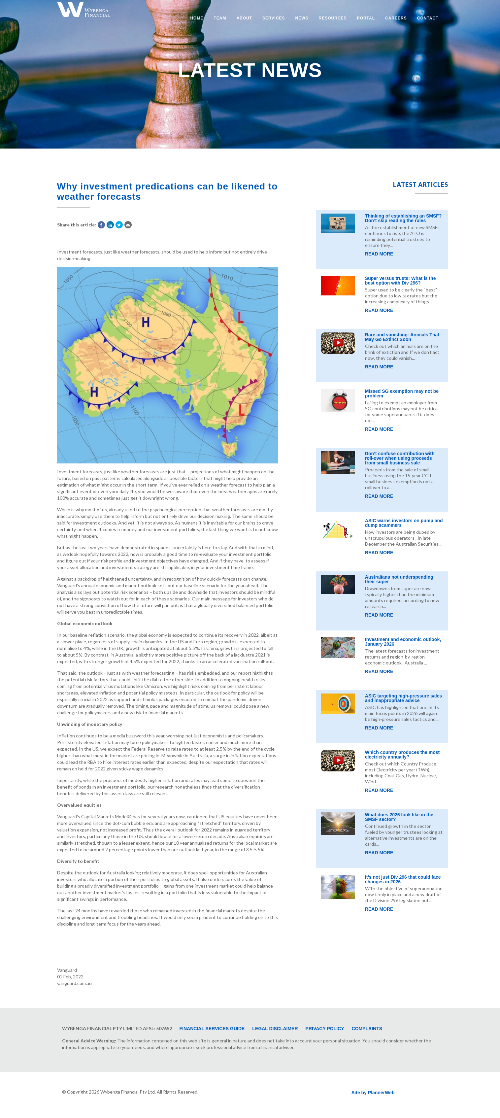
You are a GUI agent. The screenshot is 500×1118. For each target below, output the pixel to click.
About (244, 18)
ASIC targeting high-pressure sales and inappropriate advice (403, 698)
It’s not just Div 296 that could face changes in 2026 (403, 879)
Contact (428, 18)
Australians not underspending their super (399, 579)
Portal (366, 18)
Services (273, 18)
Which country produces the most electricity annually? (402, 755)
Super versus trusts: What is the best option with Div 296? (400, 281)
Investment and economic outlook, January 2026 (403, 642)
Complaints (367, 1028)
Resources (333, 18)
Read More (379, 253)
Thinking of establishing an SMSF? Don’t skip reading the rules (403, 218)
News (302, 18)
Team (220, 18)
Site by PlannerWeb (372, 1092)
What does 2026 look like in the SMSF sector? (399, 817)
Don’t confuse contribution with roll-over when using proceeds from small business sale (400, 458)
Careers (396, 18)
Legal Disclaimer (275, 1028)
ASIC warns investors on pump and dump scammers (404, 523)
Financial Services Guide (212, 1028)
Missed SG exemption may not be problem (402, 393)
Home (196, 18)
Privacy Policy (325, 1028)
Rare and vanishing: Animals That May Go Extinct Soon (402, 337)
